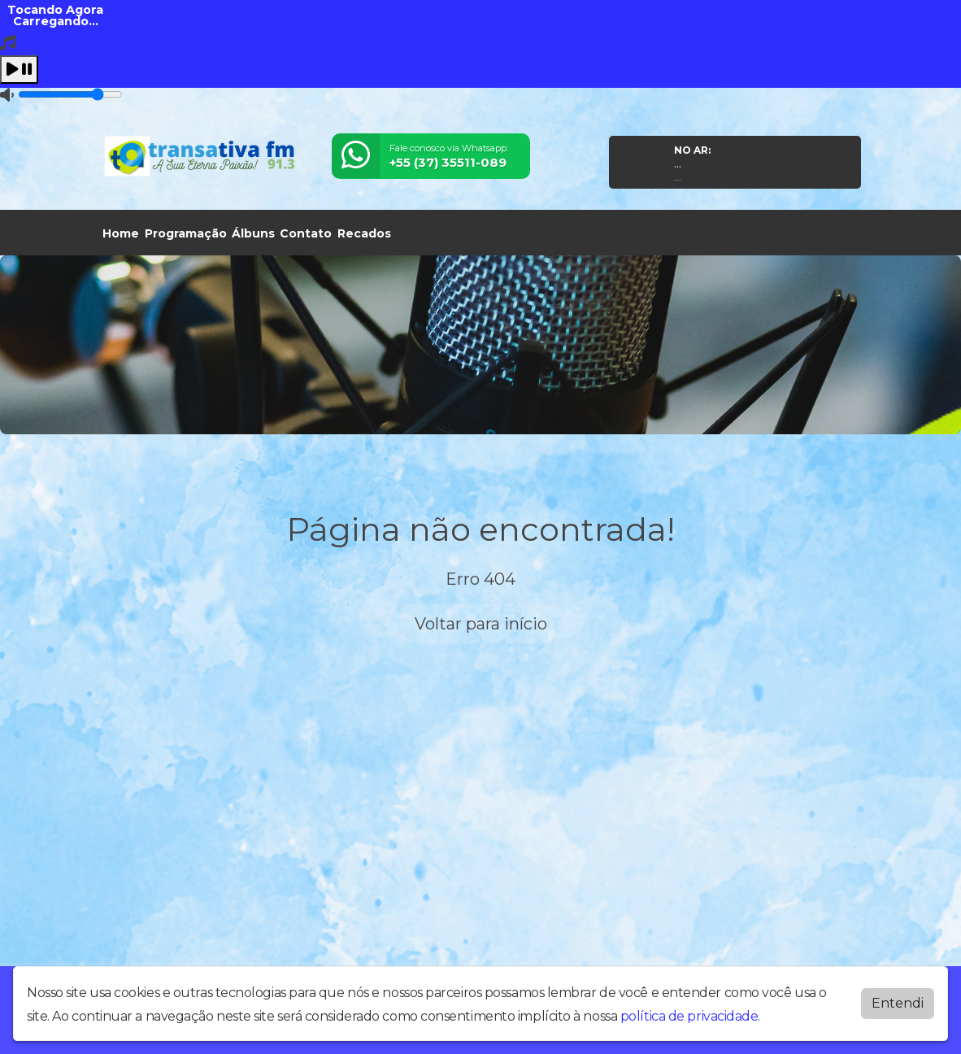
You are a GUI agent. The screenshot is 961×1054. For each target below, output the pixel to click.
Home (120, 233)
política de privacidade (689, 1013)
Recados (364, 233)
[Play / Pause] (19, 69)
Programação (186, 233)
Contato (306, 233)
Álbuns (253, 233)
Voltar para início (481, 624)
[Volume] (70, 94)
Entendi (898, 1000)
